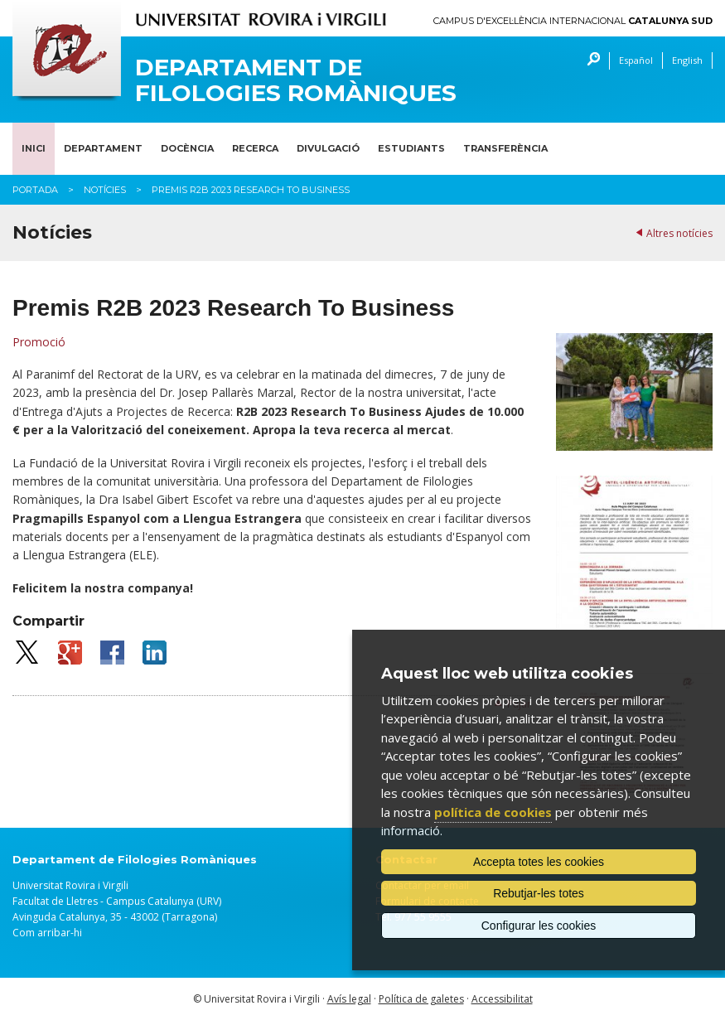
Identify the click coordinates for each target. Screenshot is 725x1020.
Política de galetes (421, 999)
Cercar (589, 61)
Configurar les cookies (539, 925)
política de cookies (493, 812)
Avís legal (349, 999)
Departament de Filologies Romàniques (296, 80)
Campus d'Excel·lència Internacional (573, 21)
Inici (34, 148)
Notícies (105, 190)
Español (636, 60)
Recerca (255, 148)
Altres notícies (679, 233)
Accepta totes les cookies (538, 861)
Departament (103, 148)
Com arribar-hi (47, 933)
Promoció (38, 342)
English (687, 60)
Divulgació (328, 148)
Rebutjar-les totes (538, 893)
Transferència (505, 148)
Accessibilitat (502, 999)
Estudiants (411, 148)
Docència (187, 148)
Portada (35, 190)
